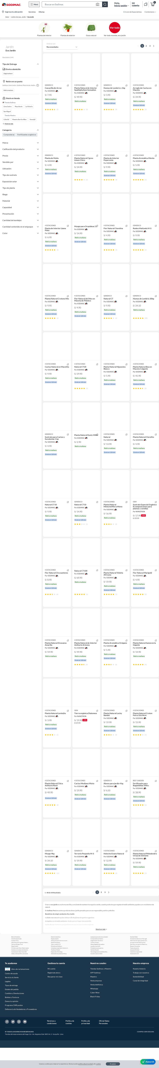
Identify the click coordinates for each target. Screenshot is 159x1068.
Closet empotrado (16, 959)
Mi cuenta (51, 989)
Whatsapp (94, 1009)
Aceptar (113, 1064)
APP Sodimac (95, 993)
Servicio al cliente (12, 998)
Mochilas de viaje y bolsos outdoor (139, 961)
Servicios (32, 12)
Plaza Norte (18, 106)
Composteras (9, 135)
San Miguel (7, 111)
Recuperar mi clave (55, 997)
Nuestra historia (139, 989)
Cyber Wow (94, 1013)
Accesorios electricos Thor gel (138, 959)
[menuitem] (149, 12)
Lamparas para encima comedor (99, 957)
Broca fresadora (15, 957)
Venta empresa (96, 1001)
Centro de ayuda (11, 994)
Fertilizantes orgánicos (26, 135)
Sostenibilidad (138, 997)
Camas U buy (15, 961)
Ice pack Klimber (134, 970)
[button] (75, 4)
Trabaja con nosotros (141, 993)
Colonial (6, 119)
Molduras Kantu (55, 962)
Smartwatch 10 (134, 974)
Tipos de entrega (11, 1006)
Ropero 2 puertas (135, 966)
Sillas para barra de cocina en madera (59, 961)
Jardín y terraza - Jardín (18, 17)
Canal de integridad (140, 1001)
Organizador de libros (97, 961)
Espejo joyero (55, 959)
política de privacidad (86, 1064)
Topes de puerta (134, 968)
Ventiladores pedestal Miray (59, 974)
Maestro (93, 997)
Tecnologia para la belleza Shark (99, 972)
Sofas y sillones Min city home (19, 974)
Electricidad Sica (55, 957)
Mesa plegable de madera (97, 964)
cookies (98, 1064)
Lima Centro (8, 106)
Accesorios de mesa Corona (137, 962)
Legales (8, 1002)
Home (7, 17)
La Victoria (29, 106)
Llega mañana (8, 73)
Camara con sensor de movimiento (20, 970)
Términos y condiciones (52, 1042)
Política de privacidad (85, 1042)
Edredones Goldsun (56, 966)
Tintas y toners (95, 962)
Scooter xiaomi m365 (96, 974)
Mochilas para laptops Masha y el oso (20, 962)
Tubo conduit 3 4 (56, 964)
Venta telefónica (96, 1005)
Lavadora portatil (95, 966)
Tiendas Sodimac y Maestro (100, 989)
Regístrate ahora (54, 993)
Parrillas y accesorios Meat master (139, 964)
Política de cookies (70, 1042)
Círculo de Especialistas (132, 12)
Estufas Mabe (134, 957)
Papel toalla (14, 966)
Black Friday (95, 1017)
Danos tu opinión (11, 1021)
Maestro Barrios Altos (19, 119)
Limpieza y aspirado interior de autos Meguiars (59, 968)
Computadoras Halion (97, 959)
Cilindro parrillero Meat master (20, 968)
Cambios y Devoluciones (14, 1013)
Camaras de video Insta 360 (19, 972)
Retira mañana (8, 90)
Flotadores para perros (97, 968)
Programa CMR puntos (14, 1025)
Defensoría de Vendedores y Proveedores (21, 1029)
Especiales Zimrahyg (56, 972)
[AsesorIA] (148, 1062)
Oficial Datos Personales (104, 1042)
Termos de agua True (17, 964)
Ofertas (41, 12)
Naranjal (32, 119)
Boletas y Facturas (12, 1017)
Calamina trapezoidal (136, 972)
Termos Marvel (95, 970)
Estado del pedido (12, 1010)
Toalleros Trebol (55, 970)
